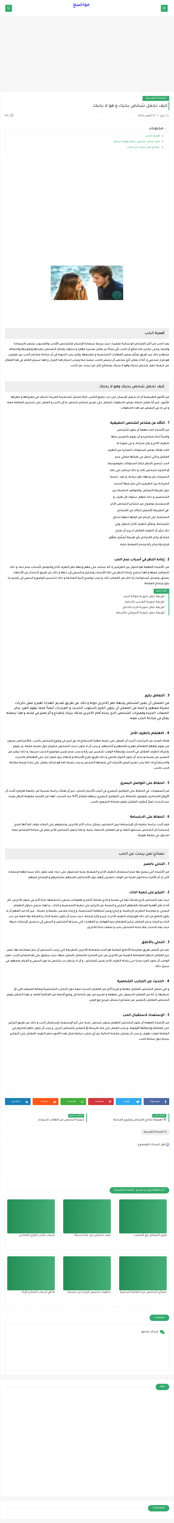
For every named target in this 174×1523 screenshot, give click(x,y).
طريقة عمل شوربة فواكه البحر (143, 596)
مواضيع (81, 5)
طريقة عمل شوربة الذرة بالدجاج (143, 607)
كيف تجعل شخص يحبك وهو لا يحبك (137, 141)
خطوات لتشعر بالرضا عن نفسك (89, 1292)
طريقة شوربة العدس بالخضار (144, 602)
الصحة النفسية (156, 98)
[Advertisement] (87, 56)
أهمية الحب (152, 136)
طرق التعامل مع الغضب (150, 1235)
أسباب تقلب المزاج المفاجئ (37, 1235)
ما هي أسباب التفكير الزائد (38, 1292)
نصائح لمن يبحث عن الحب (143, 147)
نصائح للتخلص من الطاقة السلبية (143, 1292)
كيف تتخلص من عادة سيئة (92, 1235)
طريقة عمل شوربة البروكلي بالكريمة (140, 613)
